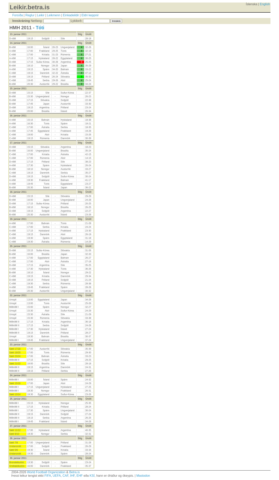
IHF (72, 475)
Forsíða (17, 15)
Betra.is (74, 472)
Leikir (40, 15)
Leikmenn (53, 15)
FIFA (47, 475)
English (265, 4)
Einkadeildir (71, 15)
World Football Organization (46, 472)
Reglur (29, 15)
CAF (65, 475)
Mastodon (143, 475)
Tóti (40, 27)
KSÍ (92, 475)
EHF (80, 475)
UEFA (57, 475)
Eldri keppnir (90, 15)
